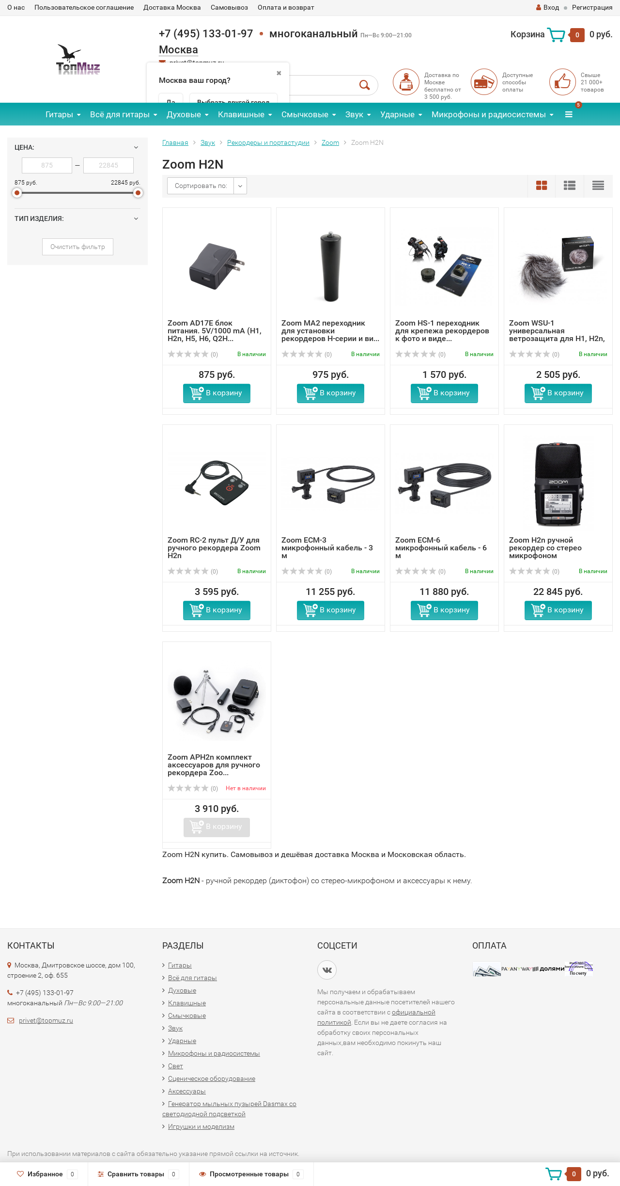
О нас (16, 7)
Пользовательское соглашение (84, 7)
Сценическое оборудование (211, 1078)
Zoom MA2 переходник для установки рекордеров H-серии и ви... (330, 330)
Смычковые (304, 114)
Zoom (330, 142)
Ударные (397, 114)
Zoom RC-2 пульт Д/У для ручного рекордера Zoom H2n (214, 547)
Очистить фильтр (77, 246)
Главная (175, 142)
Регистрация (592, 7)
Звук (354, 114)
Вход (547, 7)
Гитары (59, 114)
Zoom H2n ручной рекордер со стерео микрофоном (545, 547)
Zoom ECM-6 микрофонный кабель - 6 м (441, 547)
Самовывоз (229, 7)
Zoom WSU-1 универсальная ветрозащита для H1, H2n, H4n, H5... (557, 334)
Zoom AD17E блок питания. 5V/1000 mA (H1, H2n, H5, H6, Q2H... (215, 330)
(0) (193, 354)
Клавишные (241, 114)
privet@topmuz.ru (46, 1020)
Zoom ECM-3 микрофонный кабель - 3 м (327, 547)
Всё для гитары (120, 114)
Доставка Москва (172, 7)
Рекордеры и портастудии (268, 142)
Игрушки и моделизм (201, 1126)
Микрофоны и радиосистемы (489, 114)
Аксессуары (187, 1091)
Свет (175, 1066)
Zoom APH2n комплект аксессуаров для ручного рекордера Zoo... (214, 764)
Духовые (184, 114)
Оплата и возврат (286, 7)
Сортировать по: (201, 185)
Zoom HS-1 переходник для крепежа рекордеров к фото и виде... (442, 330)
